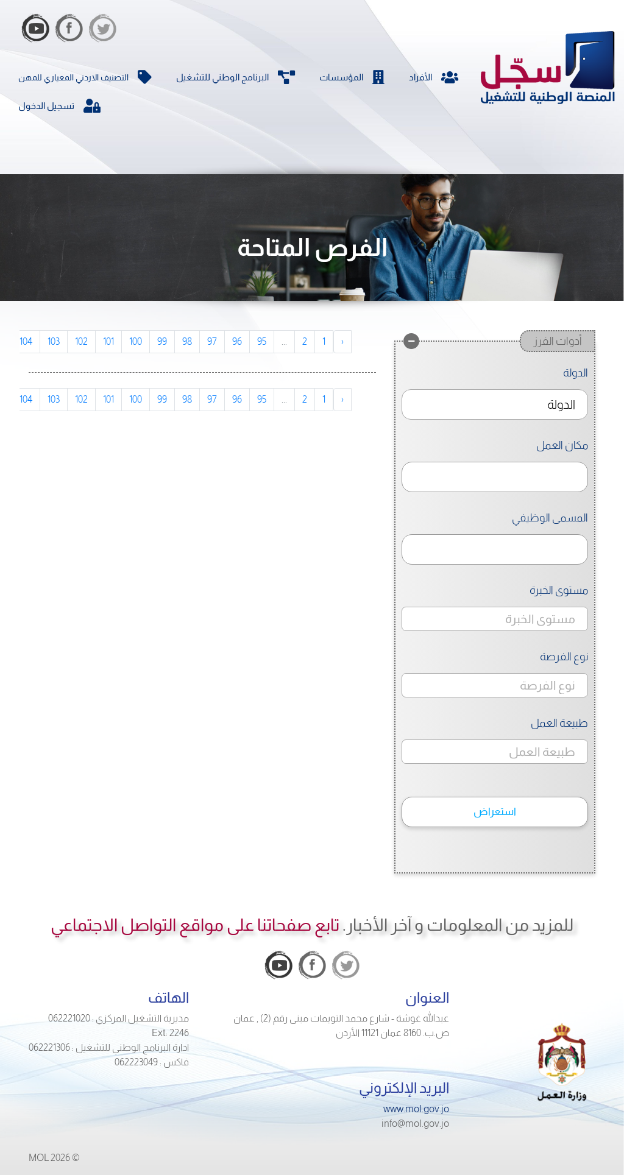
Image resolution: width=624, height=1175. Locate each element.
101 (108, 341)
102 (81, 341)
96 (237, 341)
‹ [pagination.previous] (342, 341)
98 (187, 341)
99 (162, 341)
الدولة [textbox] (561, 404)
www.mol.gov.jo (416, 1109)
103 (54, 341)
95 (261, 341)
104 (26, 341)
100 (135, 341)
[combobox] (495, 404)
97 (212, 341)
